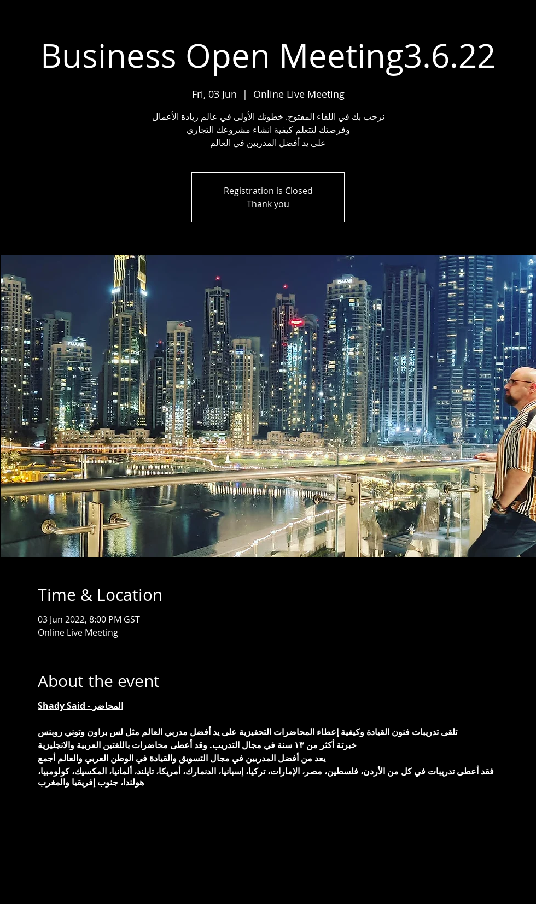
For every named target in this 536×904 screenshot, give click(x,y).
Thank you (268, 204)
